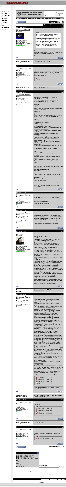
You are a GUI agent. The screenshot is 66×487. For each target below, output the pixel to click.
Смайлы (18, 461)
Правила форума (20, 466)
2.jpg (38, 379)
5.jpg (38, 408)
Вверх (63, 479)
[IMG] (17, 463)
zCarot (41, 482)
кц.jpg (38, 78)
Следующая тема (44, 449)
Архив (59, 479)
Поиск (61, 18)
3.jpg (38, 381)
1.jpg (38, 377)
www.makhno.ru (53, 479)
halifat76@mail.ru (38, 363)
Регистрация (20, 18)
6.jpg (38, 410)
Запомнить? (59, 13)
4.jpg (38, 383)
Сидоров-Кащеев (23, 30)
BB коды (18, 460)
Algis (35, 395)
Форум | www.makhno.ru (23, 12)
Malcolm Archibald (49, 395)
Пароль (46, 15)
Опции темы (47, 24)
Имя (45, 13)
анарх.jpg (39, 438)
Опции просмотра (57, 24)
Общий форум (34, 12)
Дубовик (19, 234)
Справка (27, 18)
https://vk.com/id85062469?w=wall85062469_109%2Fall (41, 202)
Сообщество (34, 18)
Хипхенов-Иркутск (39, 61)
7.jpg (38, 411)
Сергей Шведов (38, 87)
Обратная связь (45, 479)
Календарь (43, 18)
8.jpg (38, 413)
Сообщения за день (53, 18)
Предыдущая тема (35, 449)
